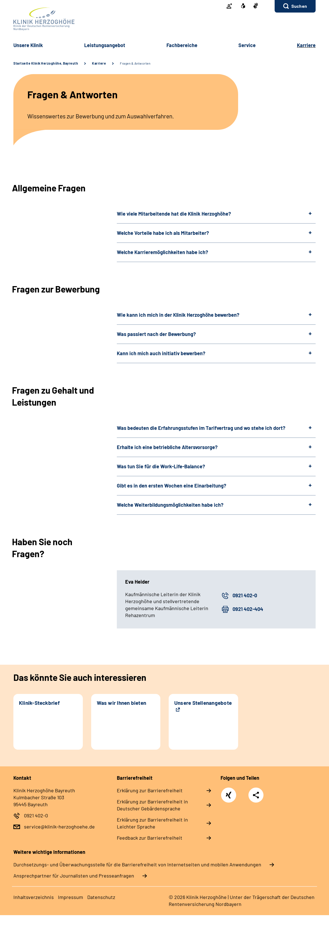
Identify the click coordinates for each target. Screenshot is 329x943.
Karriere (99, 63)
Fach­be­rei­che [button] (181, 45)
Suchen (299, 6)
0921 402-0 (245, 595)
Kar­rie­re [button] (306, 45)
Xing (229, 792)
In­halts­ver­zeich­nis (33, 897)
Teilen (256, 795)
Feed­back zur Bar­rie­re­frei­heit (149, 838)
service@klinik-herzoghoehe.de (59, 826)
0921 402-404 (248, 609)
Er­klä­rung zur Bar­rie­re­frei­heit (150, 790)
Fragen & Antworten (135, 63)
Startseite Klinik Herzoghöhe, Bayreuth (45, 63)
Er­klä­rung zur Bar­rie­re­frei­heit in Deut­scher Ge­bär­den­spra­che (152, 805)
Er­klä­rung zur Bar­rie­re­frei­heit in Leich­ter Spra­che (152, 823)
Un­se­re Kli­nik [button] (28, 45)
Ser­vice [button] (247, 45)
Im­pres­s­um (70, 897)
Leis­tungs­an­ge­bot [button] (104, 45)
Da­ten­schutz (101, 897)
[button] (295, 6)
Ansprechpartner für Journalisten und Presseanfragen (73, 876)
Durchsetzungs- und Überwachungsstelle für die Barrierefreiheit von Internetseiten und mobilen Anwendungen (137, 864)
